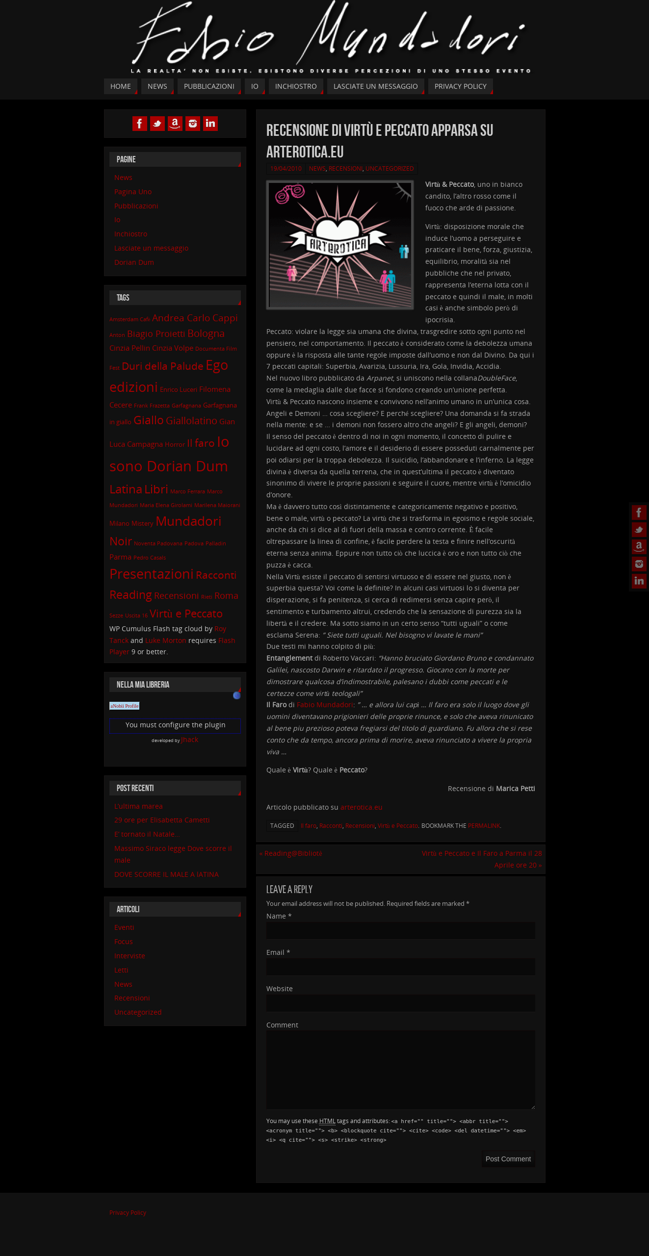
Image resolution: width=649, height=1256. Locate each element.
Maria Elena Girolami (166, 505)
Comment (282, 1024)
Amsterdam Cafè (130, 319)
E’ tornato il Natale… (147, 834)
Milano (119, 523)
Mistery (142, 523)
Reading (130, 594)
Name (279, 916)
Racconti (330, 825)
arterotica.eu (361, 807)
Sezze (116, 615)
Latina (125, 489)
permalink (484, 825)
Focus (123, 941)
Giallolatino (191, 420)
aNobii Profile (125, 706)
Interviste (129, 955)
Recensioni (346, 168)
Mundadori (189, 521)
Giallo (148, 420)
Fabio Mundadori (325, 704)
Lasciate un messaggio (151, 248)
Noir (120, 541)
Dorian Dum (134, 262)
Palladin (216, 543)
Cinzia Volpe (172, 348)
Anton (117, 335)
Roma (226, 595)
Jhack (189, 739)
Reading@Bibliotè (290, 853)
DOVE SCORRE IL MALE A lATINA (166, 874)
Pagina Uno (133, 191)
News (317, 168)
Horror (175, 444)
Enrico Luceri (178, 389)
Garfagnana (186, 405)
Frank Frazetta (152, 405)
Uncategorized (389, 168)
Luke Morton (165, 640)
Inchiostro (130, 233)
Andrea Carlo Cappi (195, 317)
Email (278, 952)
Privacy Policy (127, 1212)
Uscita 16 (136, 615)
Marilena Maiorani (217, 505)
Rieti (206, 596)
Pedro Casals (149, 557)
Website (279, 988)
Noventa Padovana (158, 543)
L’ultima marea (138, 806)
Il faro (308, 825)
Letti (121, 969)
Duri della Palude (163, 366)
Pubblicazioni (136, 205)
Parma (120, 557)
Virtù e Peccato (398, 825)
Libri (156, 489)
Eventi (124, 927)
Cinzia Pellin (129, 348)
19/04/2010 (286, 168)
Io (117, 219)
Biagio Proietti (156, 333)
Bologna (206, 333)
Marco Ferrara (187, 491)
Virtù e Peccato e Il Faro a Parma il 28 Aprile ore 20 (482, 859)
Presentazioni (151, 574)
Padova (194, 543)
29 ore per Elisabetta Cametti (162, 819)
